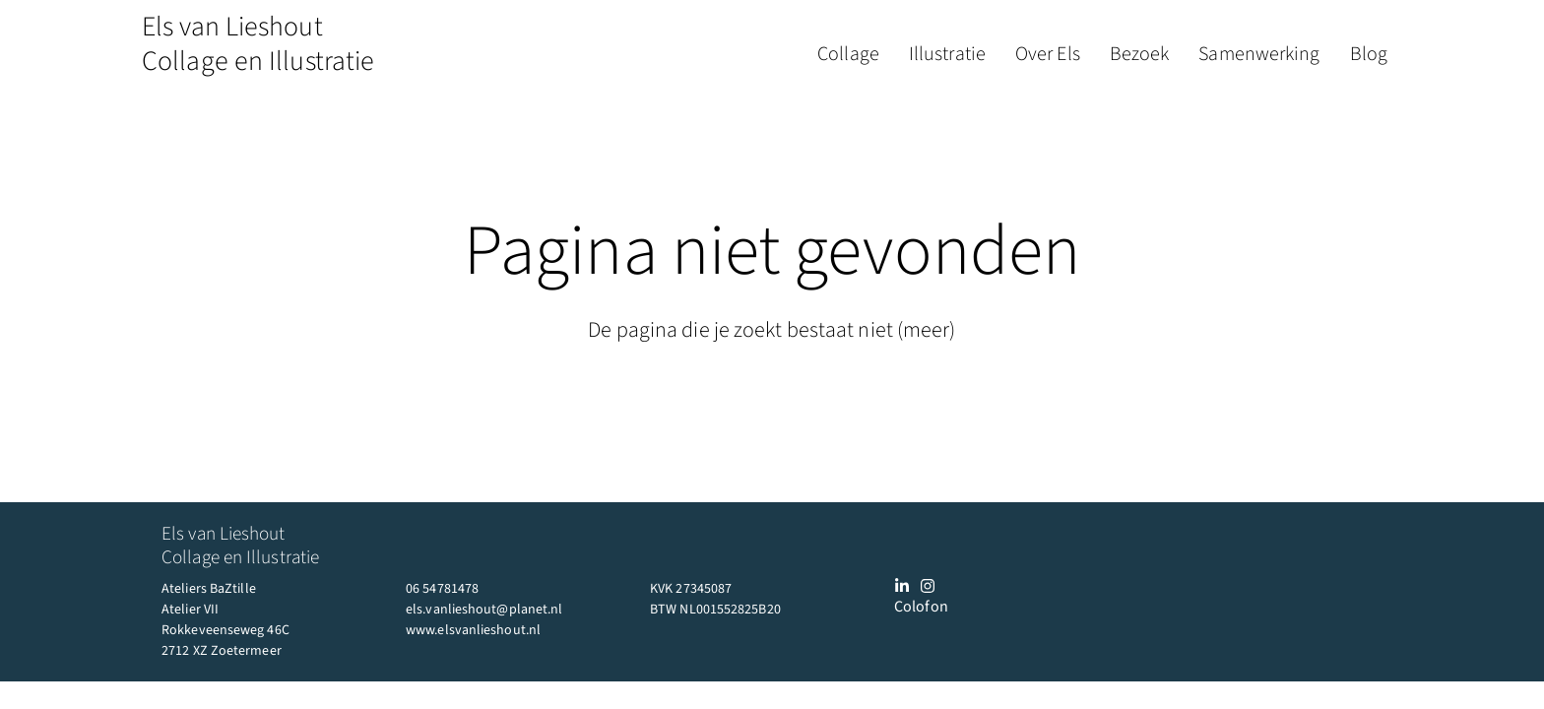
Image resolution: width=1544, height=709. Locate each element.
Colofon (921, 606)
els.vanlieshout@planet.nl (484, 609)
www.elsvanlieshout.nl (473, 630)
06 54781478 (442, 589)
